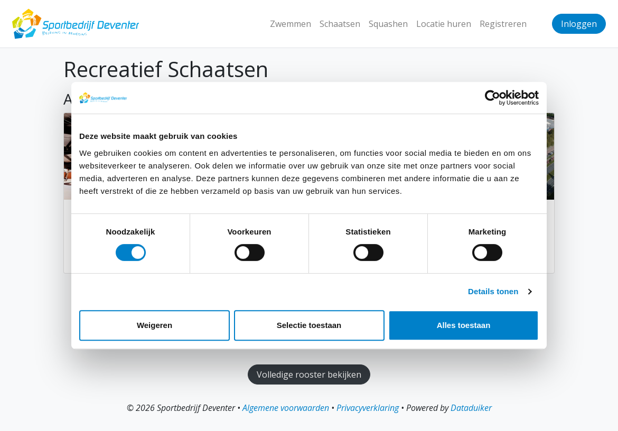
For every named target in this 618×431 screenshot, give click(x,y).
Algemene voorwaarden (285, 408)
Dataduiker (471, 408)
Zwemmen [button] (290, 24)
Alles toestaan (464, 325)
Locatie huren (443, 24)
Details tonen (493, 291)
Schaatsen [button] (340, 24)
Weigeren (154, 325)
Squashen (388, 24)
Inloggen (579, 24)
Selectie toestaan (309, 325)
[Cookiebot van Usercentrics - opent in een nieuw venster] (492, 98)
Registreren (503, 24)
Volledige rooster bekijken (309, 374)
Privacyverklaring (367, 408)
